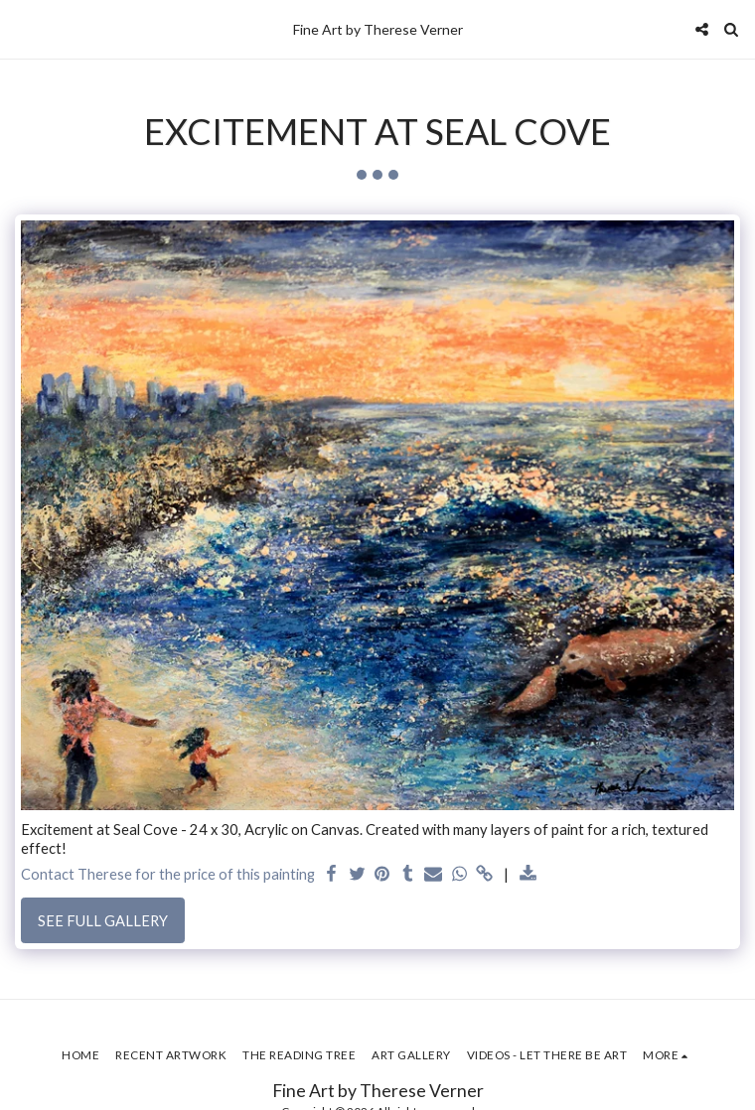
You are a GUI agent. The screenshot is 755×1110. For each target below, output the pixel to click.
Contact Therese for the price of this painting (168, 874)
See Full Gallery (103, 920)
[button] (22, 29)
